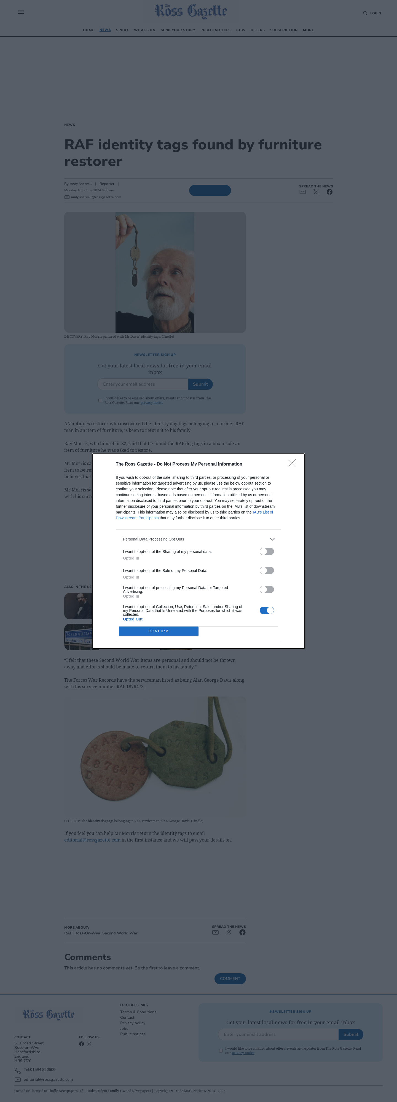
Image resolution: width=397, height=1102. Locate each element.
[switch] (267, 551)
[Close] (294, 464)
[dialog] (198, 550)
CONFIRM (158, 631)
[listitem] (198, 539)
